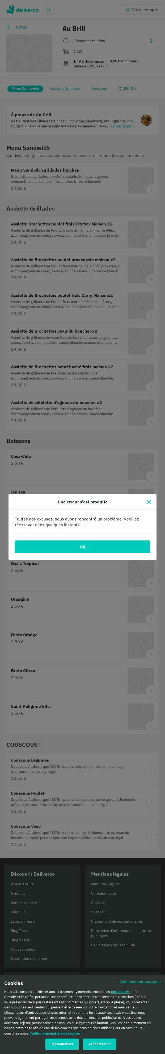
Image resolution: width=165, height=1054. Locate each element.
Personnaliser (62, 1045)
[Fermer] (149, 502)
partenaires (120, 993)
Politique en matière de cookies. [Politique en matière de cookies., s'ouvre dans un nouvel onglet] (55, 1034)
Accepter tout (99, 1045)
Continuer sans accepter (140, 982)
